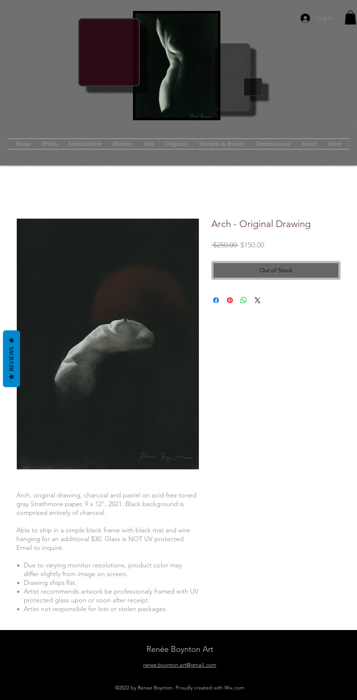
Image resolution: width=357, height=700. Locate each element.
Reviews (11, 358)
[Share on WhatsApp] (243, 300)
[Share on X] (257, 300)
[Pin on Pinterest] (229, 300)
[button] (350, 17)
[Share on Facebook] (216, 300)
